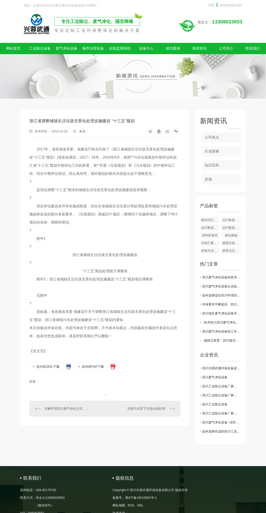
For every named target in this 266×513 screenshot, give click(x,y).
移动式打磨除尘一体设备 (210, 220)
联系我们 (252, 48)
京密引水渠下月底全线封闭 (146, 408)
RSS (131, 505)
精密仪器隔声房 (231, 243)
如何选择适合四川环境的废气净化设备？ (221, 295)
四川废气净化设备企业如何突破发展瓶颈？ (221, 286)
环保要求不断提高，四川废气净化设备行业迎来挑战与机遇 (221, 304)
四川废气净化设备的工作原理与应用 (221, 331)
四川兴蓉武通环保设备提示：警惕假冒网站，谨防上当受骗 (221, 368)
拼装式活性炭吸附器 (210, 250)
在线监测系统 (120, 48)
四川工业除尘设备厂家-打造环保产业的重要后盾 (221, 386)
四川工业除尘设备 (214, 404)
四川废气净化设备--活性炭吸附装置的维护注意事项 (221, 422)
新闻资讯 (199, 48)
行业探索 (212, 151)
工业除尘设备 (40, 48)
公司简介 (226, 48)
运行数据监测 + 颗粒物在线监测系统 (231, 227)
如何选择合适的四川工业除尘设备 (221, 431)
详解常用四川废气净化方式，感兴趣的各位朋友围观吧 (67, 408)
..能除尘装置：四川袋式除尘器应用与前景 (221, 340)
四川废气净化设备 (214, 377)
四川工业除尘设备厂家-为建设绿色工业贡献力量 (221, 395)
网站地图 (118, 505)
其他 (208, 179)
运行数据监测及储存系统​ (231, 220)
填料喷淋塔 (210, 235)
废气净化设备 (66, 48)
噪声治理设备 (93, 48)
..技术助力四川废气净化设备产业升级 (221, 322)
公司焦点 (212, 137)
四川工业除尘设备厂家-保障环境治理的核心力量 (221, 413)
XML (140, 505)
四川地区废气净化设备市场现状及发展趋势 (221, 313)
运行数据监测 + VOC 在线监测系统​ (210, 227)
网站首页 (13, 48)
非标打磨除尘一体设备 (210, 243)
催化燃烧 (231, 235)
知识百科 (212, 165)
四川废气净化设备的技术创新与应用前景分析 (221, 277)
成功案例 (173, 48)
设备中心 (146, 48)
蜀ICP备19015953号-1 (141, 497)
